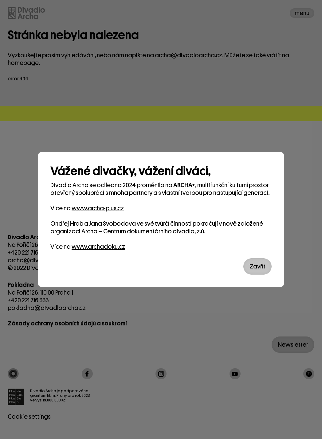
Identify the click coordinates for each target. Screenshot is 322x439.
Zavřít (257, 266)
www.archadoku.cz (98, 247)
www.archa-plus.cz (98, 208)
